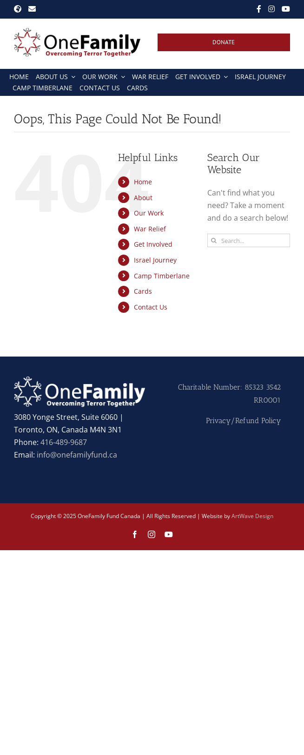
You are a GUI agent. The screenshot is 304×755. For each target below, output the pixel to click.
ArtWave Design (252, 516)
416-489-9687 (63, 442)
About (143, 197)
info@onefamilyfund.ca (77, 455)
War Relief (150, 228)
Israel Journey (155, 260)
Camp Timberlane (162, 275)
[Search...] (248, 240)
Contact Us (150, 307)
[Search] (214, 240)
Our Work (149, 213)
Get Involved (153, 244)
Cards (143, 291)
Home (143, 181)
